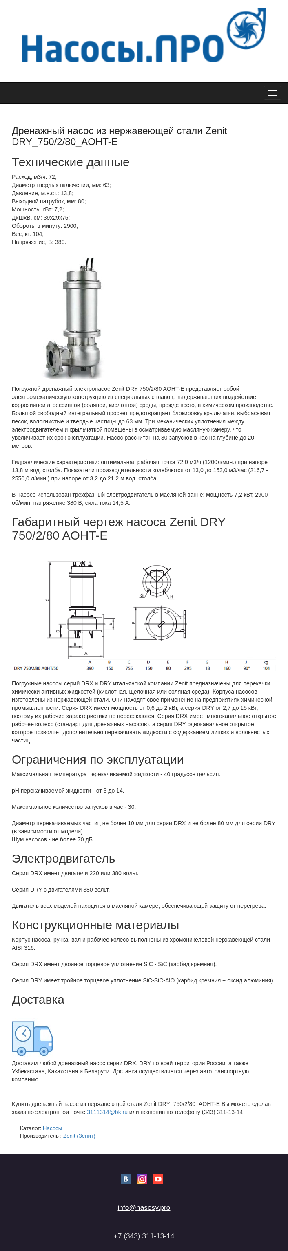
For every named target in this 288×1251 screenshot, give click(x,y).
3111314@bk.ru (107, 1112)
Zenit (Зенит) (79, 1136)
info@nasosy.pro (143, 1207)
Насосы (52, 1128)
